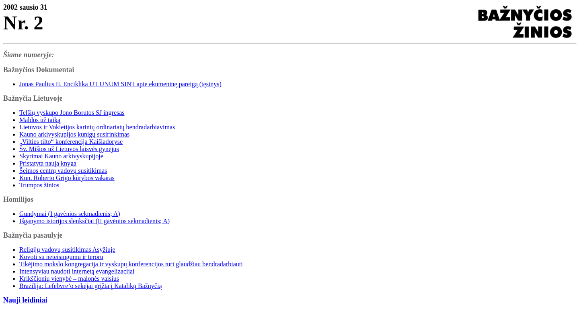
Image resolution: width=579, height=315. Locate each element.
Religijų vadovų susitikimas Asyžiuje (67, 249)
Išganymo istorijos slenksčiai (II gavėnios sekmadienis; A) (94, 221)
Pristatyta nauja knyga (47, 163)
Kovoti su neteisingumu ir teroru (61, 256)
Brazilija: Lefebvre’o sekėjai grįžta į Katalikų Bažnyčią (90, 285)
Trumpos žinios (39, 185)
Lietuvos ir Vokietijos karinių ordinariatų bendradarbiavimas (97, 127)
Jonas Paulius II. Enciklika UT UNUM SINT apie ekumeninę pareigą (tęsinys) (120, 84)
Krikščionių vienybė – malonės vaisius (69, 278)
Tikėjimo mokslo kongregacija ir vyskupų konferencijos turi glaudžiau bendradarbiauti (131, 264)
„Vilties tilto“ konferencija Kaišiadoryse (71, 141)
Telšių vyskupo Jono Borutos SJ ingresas (72, 112)
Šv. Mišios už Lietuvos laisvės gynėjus (69, 148)
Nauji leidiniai (25, 300)
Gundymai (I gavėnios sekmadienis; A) (69, 213)
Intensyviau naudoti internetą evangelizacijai (77, 271)
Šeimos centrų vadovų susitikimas (63, 170)
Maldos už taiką (39, 119)
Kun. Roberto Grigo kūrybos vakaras (67, 177)
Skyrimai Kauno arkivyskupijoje (61, 156)
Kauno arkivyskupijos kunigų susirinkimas (74, 134)
